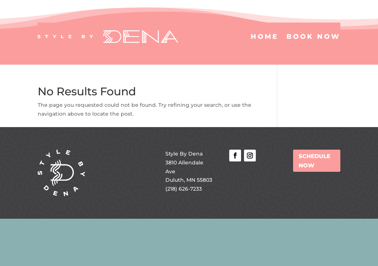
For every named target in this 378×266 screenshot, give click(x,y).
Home (264, 37)
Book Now (313, 37)
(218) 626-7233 (183, 188)
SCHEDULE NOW (314, 161)
